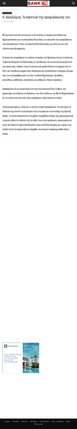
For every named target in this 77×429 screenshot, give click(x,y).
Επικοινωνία (38, 424)
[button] (4, 3)
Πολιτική (24, 421)
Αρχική (4, 9)
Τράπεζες (15, 421)
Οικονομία (33, 421)
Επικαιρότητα (15, 9)
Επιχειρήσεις (44, 421)
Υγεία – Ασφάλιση (57, 421)
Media (68, 421)
